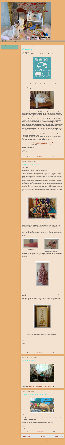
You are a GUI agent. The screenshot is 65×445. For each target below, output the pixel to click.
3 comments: (47, 386)
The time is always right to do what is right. (42, 142)
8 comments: (47, 352)
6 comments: (47, 156)
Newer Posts (26, 436)
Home (43, 436)
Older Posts (59, 436)
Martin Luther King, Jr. (42, 143)
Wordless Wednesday (29, 360)
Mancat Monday (27, 49)
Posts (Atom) (46, 441)
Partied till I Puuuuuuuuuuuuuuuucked (35, 395)
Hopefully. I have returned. (30, 164)
